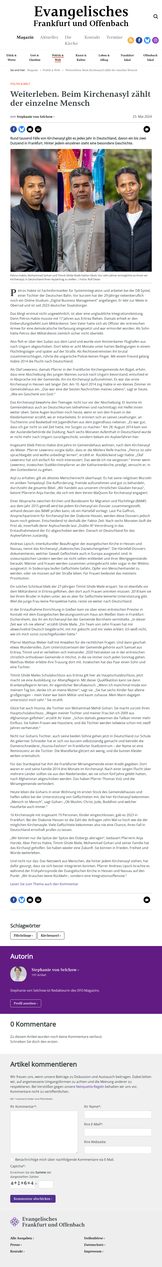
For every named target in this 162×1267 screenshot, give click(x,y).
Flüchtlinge (22, 935)
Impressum (93, 1251)
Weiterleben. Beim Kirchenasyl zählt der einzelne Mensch (101, 70)
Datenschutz (94, 1245)
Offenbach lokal (150, 57)
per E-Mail (30, 129)
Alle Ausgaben (21, 1238)
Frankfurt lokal (127, 57)
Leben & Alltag (104, 57)
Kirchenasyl (50, 935)
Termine (114, 37)
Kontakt (92, 37)
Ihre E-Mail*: (93, 1124)
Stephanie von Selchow (35, 117)
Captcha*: (18, 1166)
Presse (15, 1245)
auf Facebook (13, 129)
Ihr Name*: (92, 1106)
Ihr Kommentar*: (23, 1106)
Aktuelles (49, 37)
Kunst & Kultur (81, 57)
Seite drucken (38, 129)
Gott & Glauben (34, 57)
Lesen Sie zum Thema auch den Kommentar (44, 884)
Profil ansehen (25, 1003)
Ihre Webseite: (95, 1142)
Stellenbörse (93, 1238)
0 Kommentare (147, 129)
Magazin (25, 37)
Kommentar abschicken (32, 1199)
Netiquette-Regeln (90, 1086)
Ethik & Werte (11, 57)
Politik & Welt (58, 57)
